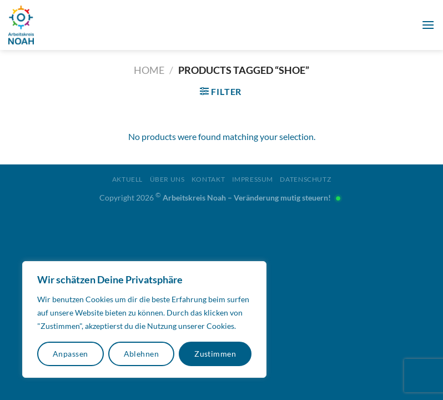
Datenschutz (305, 179)
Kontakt (208, 179)
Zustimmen (215, 353)
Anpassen (70, 353)
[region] (144, 319)
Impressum (253, 179)
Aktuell (127, 179)
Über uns (167, 179)
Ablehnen (141, 353)
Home (149, 70)
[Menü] (428, 24)
